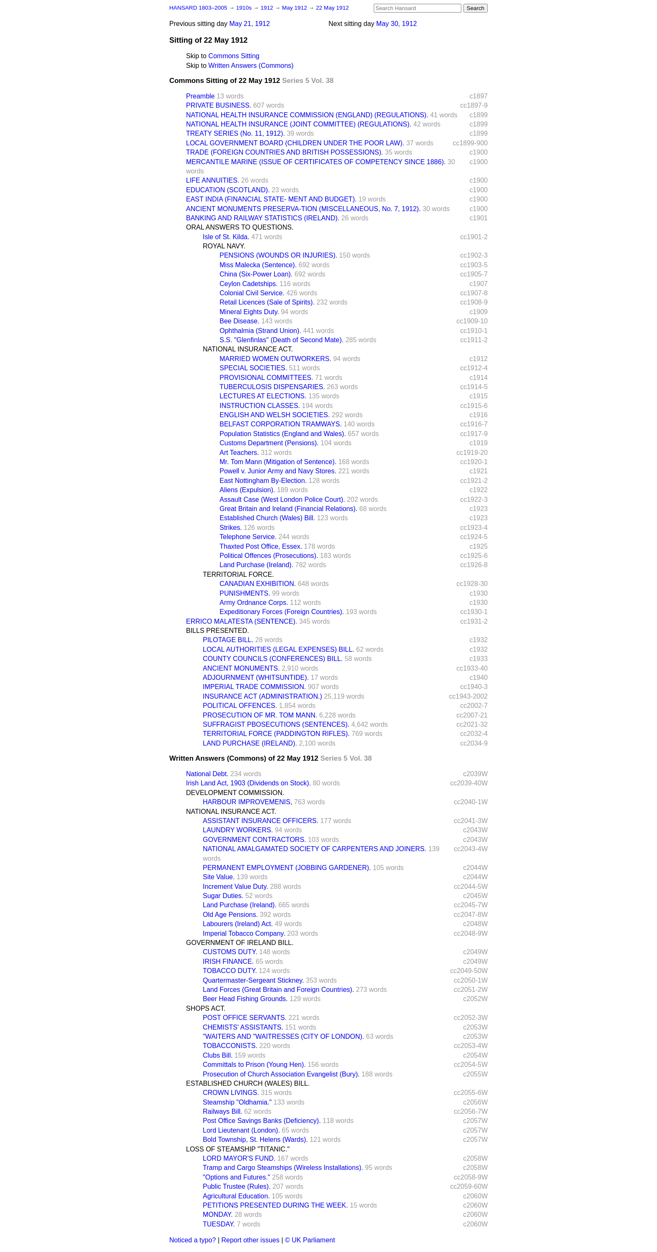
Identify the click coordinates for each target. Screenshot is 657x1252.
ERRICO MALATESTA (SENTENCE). (241, 621)
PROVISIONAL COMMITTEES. (266, 377)
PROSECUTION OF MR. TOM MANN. (260, 715)
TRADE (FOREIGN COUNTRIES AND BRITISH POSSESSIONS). (284, 152)
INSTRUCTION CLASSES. (260, 405)
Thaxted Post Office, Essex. (261, 546)
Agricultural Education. (236, 1196)
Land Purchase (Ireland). (256, 564)
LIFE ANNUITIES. (212, 180)
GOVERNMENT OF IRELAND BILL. (240, 942)
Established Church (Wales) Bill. (267, 517)
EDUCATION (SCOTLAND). (228, 190)
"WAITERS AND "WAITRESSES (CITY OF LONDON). (283, 1036)
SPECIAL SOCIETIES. (253, 368)
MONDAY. (218, 1214)
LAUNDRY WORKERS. (238, 830)
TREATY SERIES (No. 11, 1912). (235, 133)
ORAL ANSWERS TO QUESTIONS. (240, 227)
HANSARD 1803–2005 (198, 8)
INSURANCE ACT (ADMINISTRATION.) (262, 696)
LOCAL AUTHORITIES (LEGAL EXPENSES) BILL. (278, 649)
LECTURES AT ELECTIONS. (263, 396)
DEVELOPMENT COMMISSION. (235, 792)
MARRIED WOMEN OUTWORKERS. (275, 358)
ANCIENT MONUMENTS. (241, 668)
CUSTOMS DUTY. (230, 951)
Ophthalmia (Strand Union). (260, 330)
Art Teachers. (239, 452)
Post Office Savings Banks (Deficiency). (262, 1120)
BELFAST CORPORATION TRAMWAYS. (281, 424)
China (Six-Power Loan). (256, 274)
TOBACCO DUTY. (230, 970)
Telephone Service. (248, 536)
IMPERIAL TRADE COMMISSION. (254, 686)
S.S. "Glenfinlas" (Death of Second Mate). (282, 339)
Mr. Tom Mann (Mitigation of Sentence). (278, 461)
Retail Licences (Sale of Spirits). (267, 302)
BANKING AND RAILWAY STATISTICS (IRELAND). (262, 218)
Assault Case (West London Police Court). (282, 499)
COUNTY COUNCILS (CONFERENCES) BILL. (273, 658)
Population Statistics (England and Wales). (283, 433)
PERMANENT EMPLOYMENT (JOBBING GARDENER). (287, 867)
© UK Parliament (310, 1240)
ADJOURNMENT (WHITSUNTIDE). (256, 677)
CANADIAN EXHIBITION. (258, 583)
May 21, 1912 (249, 23)
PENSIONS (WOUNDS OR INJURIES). (278, 255)
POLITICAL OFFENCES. (240, 705)
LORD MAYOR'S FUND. (239, 1158)
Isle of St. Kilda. (226, 236)
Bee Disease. (239, 321)
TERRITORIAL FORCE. (238, 574)
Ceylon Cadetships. (249, 283)
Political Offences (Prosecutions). (269, 555)
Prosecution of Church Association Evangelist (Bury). (281, 1074)
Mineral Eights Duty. (249, 311)
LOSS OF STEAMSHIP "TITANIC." (238, 1149)
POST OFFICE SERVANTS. (245, 1017)
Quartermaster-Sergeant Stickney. (253, 980)
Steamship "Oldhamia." (237, 1102)
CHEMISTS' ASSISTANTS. (243, 1027)
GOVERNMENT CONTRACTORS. (254, 839)
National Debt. (207, 773)
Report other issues (250, 1240)
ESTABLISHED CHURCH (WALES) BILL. (248, 1083)
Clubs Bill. (218, 1055)
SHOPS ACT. (205, 1008)
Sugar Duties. (223, 895)
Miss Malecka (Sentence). (258, 264)
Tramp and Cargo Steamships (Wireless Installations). (283, 1167)
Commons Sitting (233, 55)
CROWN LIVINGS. (231, 1092)
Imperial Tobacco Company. (244, 933)
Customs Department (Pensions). (269, 443)
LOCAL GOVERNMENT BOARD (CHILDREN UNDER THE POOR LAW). (295, 143)
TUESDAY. (219, 1224)
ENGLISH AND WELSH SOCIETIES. (275, 414)
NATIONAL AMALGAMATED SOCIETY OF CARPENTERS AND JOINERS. (315, 848)
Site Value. (219, 876)
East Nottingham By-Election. (263, 480)
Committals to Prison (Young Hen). (254, 1064)
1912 (268, 8)
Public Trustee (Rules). (237, 1186)
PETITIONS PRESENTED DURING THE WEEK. (275, 1205)
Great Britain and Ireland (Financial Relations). (288, 508)
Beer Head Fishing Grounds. (245, 998)
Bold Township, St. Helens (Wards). (255, 1139)
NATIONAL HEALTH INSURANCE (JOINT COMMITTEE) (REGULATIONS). (298, 124)
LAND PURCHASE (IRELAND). (250, 743)
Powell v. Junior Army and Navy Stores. (278, 471)
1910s (244, 8)
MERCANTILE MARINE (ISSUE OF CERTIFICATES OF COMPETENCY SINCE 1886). (316, 161)
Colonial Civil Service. (252, 293)
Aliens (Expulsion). (247, 489)
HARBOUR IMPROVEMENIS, (247, 801)
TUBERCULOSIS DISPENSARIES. (272, 386)
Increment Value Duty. (235, 886)
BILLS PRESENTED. (217, 630)
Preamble (200, 96)
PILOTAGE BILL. (228, 639)
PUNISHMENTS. (245, 593)
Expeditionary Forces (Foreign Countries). (282, 611)
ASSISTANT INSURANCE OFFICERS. (260, 820)
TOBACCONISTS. (230, 1045)
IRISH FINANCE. (228, 961)
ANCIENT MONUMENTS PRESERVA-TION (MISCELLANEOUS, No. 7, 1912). (303, 208)
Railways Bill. (222, 1111)
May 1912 (295, 8)
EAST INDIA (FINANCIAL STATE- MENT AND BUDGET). (271, 199)
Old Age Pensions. (230, 914)
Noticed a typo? (192, 1240)
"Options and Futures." (236, 1177)
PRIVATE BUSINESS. (218, 105)
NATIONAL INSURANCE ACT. (248, 349)
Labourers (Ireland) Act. (238, 923)
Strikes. (231, 527)
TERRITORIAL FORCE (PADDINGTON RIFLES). (276, 733)
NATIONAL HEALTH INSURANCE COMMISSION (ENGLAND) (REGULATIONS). (307, 115)
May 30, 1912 (396, 23)
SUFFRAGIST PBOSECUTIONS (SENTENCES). (276, 724)
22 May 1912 (332, 8)
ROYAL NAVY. (224, 246)
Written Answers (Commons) (250, 65)
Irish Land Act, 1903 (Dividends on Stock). (248, 783)
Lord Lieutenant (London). (241, 1130)
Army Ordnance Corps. (254, 602)
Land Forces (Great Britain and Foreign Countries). (278, 989)
